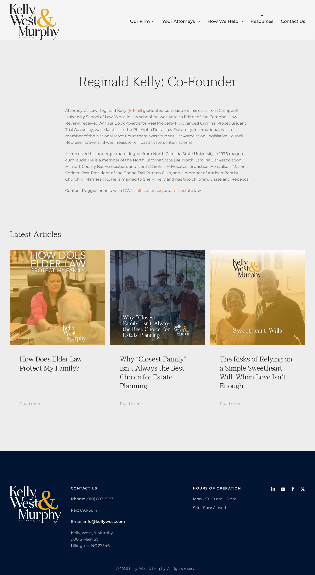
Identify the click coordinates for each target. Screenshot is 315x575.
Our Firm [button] (142, 21)
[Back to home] (34, 22)
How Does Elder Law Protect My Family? (51, 363)
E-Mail (135, 110)
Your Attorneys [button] (181, 21)
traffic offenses (148, 190)
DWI (127, 190)
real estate (183, 190)
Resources (262, 21)
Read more (31, 403)
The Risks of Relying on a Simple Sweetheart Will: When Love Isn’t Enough (256, 372)
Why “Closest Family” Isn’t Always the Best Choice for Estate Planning (153, 372)
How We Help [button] (225, 21)
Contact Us (293, 21)
